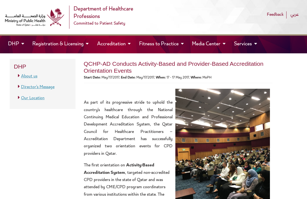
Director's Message (37, 87)
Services (243, 44)
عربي (294, 15)
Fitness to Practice (159, 44)
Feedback (275, 15)
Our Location (33, 98)
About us (29, 76)
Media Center (207, 44)
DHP (18, 44)
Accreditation (112, 44)
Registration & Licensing (58, 44)
